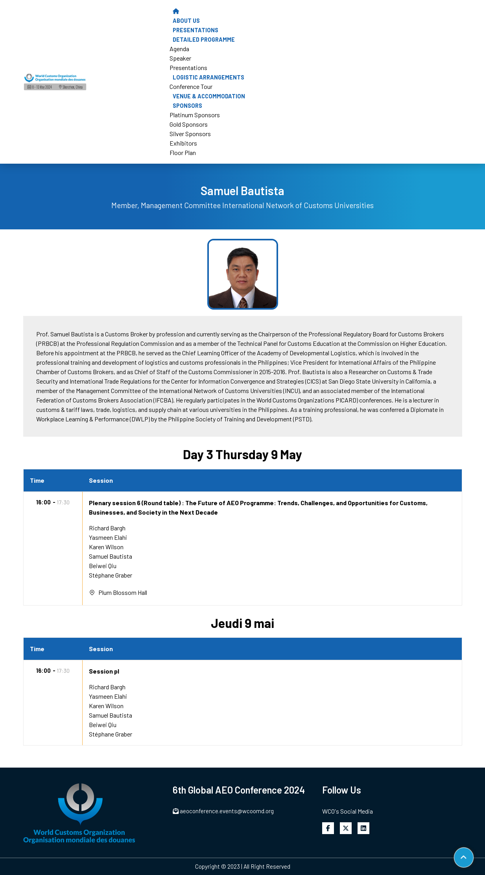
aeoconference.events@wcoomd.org (223, 810)
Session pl (104, 671)
